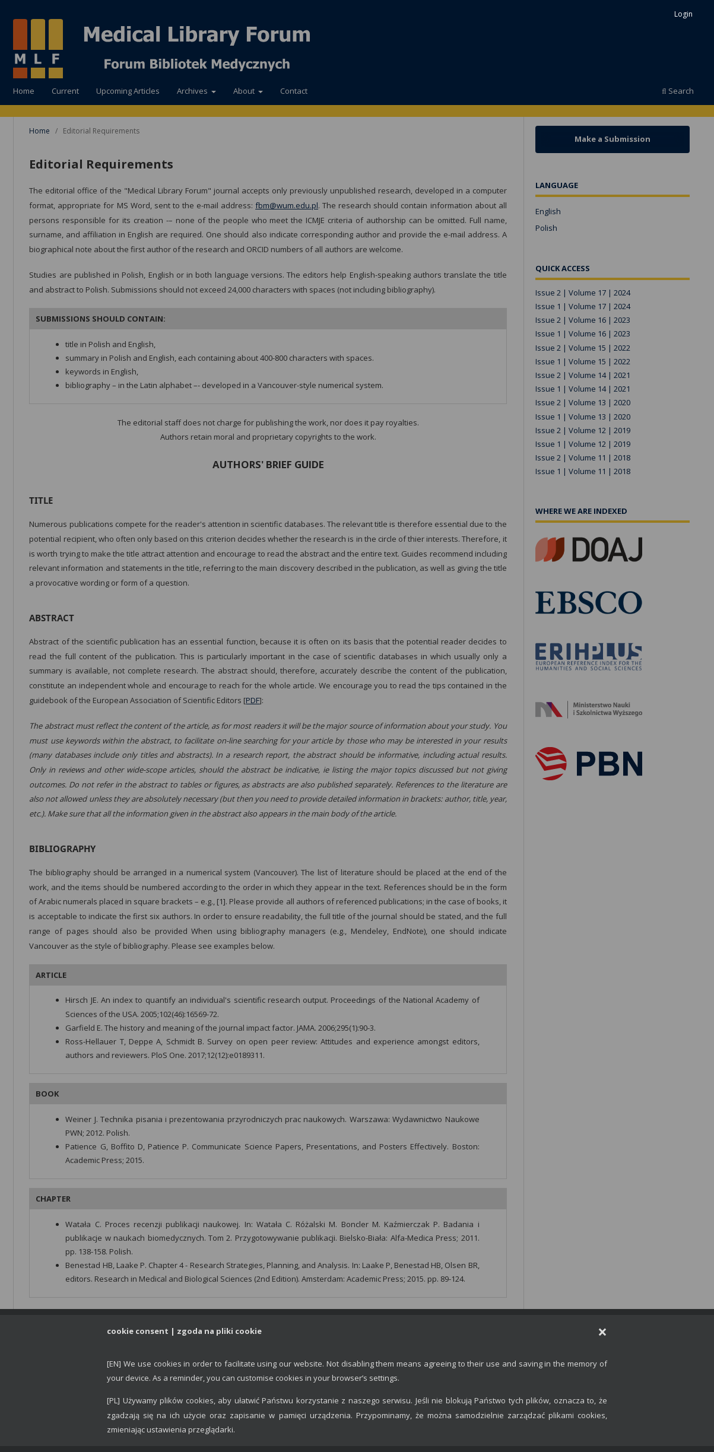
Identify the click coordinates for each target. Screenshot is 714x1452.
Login (683, 14)
